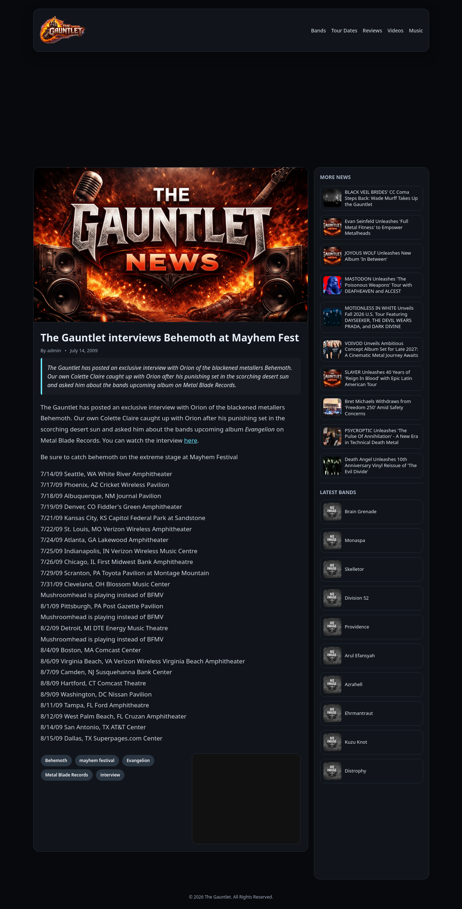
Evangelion (138, 760)
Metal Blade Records (66, 775)
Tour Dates (344, 30)
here (190, 440)
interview (110, 775)
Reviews (372, 30)
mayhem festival (97, 760)
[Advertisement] (231, 111)
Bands (318, 30)
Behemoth (56, 760)
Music (416, 30)
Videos (395, 30)
